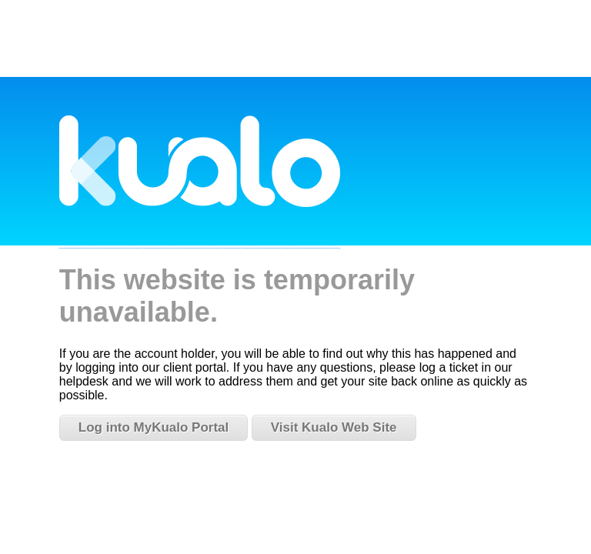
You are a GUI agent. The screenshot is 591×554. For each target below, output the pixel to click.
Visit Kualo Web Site (334, 427)
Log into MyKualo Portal (153, 427)
